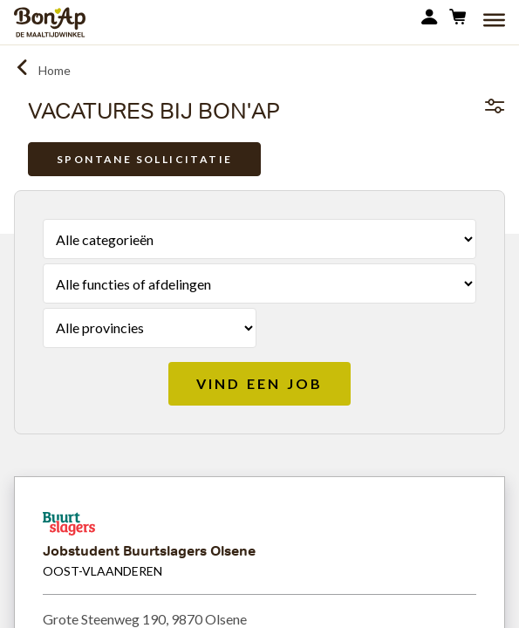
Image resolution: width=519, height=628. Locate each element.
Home (54, 70)
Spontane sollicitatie (144, 159)
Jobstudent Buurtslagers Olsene (149, 551)
